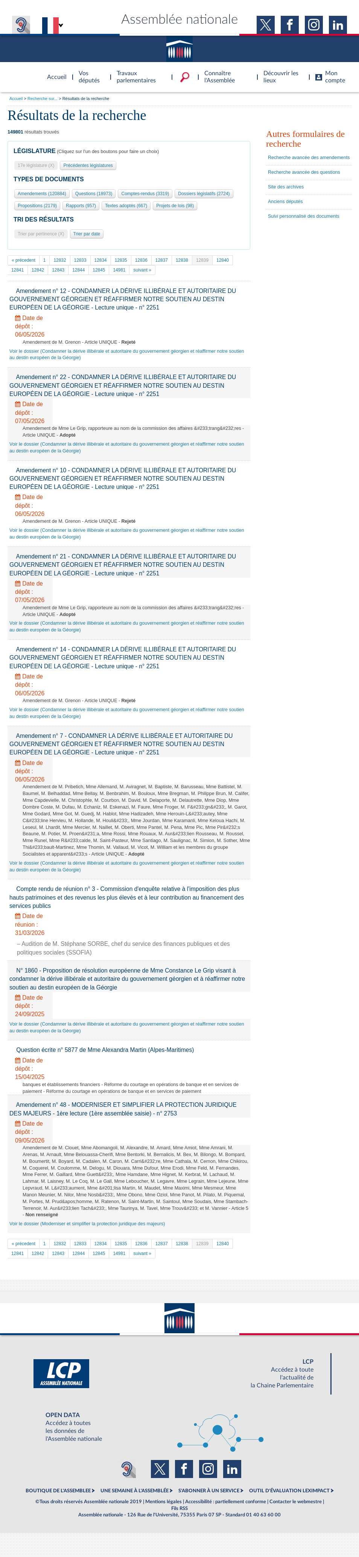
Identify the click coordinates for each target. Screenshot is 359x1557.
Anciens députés (285, 201)
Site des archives (286, 187)
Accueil (16, 98)
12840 (222, 260)
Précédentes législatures (88, 165)
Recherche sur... (42, 98)
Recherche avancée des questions (304, 172)
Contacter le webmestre (295, 1501)
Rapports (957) (81, 205)
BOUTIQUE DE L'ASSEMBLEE (58, 1491)
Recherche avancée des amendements (309, 157)
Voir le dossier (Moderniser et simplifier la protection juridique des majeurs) (87, 1223)
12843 (58, 270)
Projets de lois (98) (175, 205)
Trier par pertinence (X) (41, 234)
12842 (38, 270)
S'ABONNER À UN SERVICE (208, 1491)
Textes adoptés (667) (126, 205)
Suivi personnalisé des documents (303, 216)
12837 (161, 260)
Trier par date (86, 234)
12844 (78, 270)
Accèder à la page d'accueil (54, 72)
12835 (121, 260)
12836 (141, 260)
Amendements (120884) (42, 193)
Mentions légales (163, 1501)
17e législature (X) (36, 165)
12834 (100, 260)
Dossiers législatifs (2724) (204, 193)
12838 (182, 260)
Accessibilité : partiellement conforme (225, 1501)
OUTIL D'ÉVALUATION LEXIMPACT (289, 1491)
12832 (59, 260)
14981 (119, 270)
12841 (17, 270)
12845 (99, 270)
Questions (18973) (94, 193)
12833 (80, 260)
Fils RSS (179, 1508)
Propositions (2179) (37, 205)
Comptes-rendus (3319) (145, 193)
